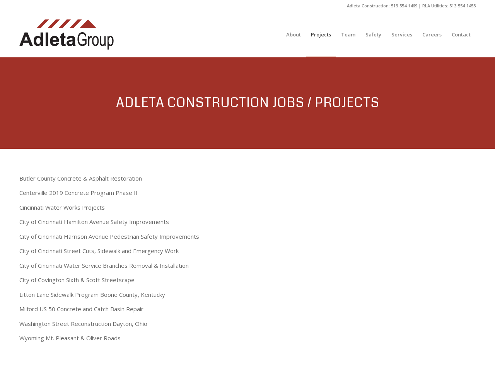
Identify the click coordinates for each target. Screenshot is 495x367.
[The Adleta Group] (66, 34)
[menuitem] (293, 34)
